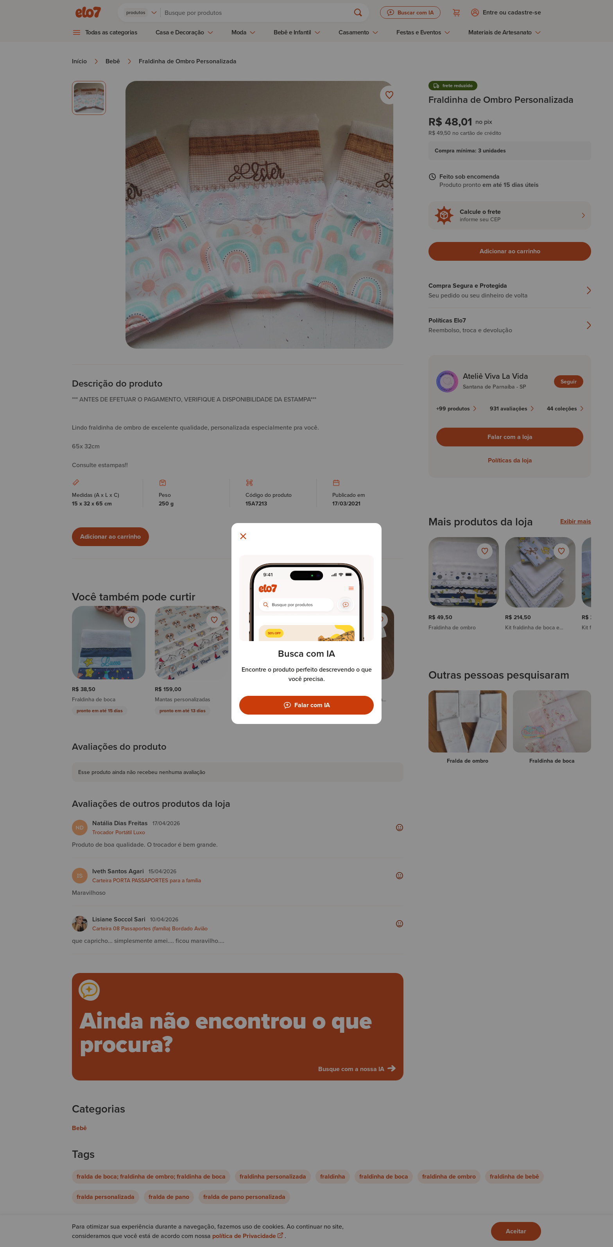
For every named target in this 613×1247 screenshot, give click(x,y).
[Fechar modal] (243, 536)
